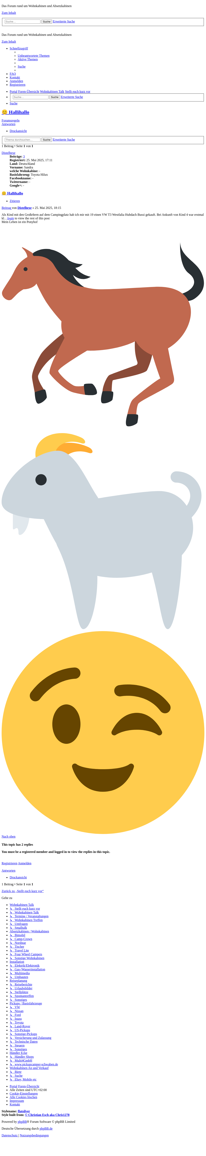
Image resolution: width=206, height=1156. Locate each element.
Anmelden (24, 863)
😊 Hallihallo (15, 112)
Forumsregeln (11, 120)
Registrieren (9, 863)
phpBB (22, 1121)
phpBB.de (46, 1128)
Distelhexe (8, 153)
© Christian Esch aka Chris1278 (47, 1115)
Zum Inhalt (9, 12)
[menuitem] (33, 55)
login (10, 218)
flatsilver (24, 1111)
